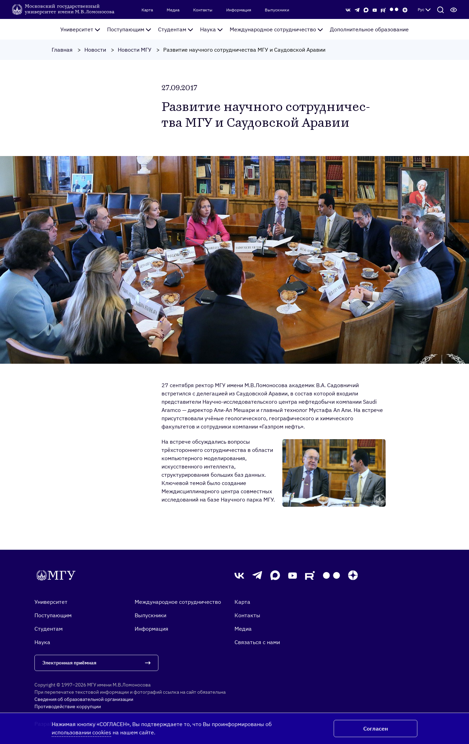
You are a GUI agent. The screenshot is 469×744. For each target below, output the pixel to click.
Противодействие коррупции (67, 706)
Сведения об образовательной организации (83, 699)
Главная (62, 49)
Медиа (173, 10)
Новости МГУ (135, 49)
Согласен (375, 728)
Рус (424, 9)
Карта (147, 10)
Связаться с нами (257, 642)
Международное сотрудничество (276, 29)
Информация (238, 10)
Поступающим (129, 29)
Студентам (175, 29)
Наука (211, 29)
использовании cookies (81, 732)
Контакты (202, 10)
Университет (80, 29)
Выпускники (277, 10)
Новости (95, 49)
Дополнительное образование (369, 29)
